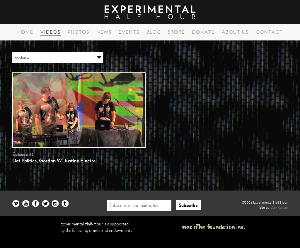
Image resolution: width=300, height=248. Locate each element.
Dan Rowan (279, 207)
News (104, 32)
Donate (203, 32)
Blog (153, 32)
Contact (269, 32)
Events (129, 32)
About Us (235, 32)
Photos (78, 32)
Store (176, 32)
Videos (50, 32)
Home (25, 32)
